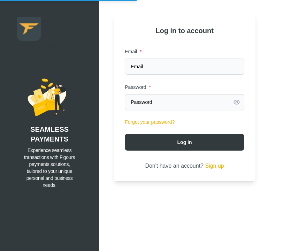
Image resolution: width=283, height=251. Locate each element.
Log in (184, 142)
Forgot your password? (150, 122)
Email (133, 51)
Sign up (214, 166)
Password (138, 87)
